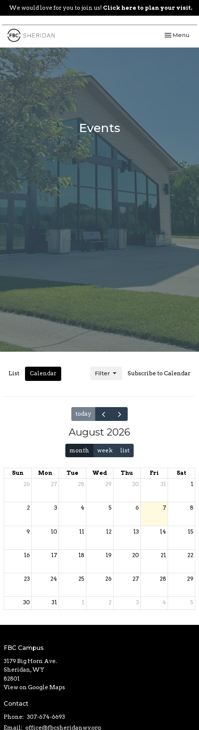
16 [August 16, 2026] (27, 555)
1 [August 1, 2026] (192, 484)
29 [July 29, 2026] (108, 484)
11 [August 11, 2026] (81, 531)
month (79, 450)
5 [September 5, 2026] (191, 602)
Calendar (43, 373)
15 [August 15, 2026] (190, 531)
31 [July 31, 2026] (163, 484)
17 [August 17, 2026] (54, 555)
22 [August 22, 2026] (190, 555)
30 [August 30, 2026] (26, 602)
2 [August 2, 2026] (28, 507)
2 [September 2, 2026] (110, 602)
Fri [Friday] (154, 473)
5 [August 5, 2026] (110, 507)
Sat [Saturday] (181, 473)
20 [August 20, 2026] (135, 555)
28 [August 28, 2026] (163, 578)
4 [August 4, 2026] (82, 507)
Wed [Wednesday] (99, 473)
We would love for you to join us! (100, 7)
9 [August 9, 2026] (28, 531)
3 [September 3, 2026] (137, 602)
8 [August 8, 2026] (191, 507)
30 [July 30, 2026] (135, 484)
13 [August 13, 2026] (136, 531)
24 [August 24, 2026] (53, 578)
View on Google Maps (34, 687)
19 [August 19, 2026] (109, 555)
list (125, 450)
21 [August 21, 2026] (163, 555)
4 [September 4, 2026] (164, 602)
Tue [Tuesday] (72, 473)
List (14, 373)
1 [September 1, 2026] (83, 602)
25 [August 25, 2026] (81, 578)
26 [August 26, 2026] (108, 578)
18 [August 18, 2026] (81, 555)
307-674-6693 (46, 717)
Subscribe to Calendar (159, 373)
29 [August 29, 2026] (190, 578)
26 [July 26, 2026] (27, 484)
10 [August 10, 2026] (54, 531)
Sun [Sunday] (18, 473)
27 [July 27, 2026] (54, 484)
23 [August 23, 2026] (27, 578)
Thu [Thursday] (127, 473)
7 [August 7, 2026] (164, 507)
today (83, 413)
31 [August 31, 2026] (54, 602)
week (105, 450)
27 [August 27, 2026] (136, 578)
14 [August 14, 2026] (163, 531)
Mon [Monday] (45, 473)
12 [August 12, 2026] (109, 531)
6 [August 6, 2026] (137, 507)
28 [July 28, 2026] (81, 484)
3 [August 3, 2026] (55, 507)
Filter (106, 373)
